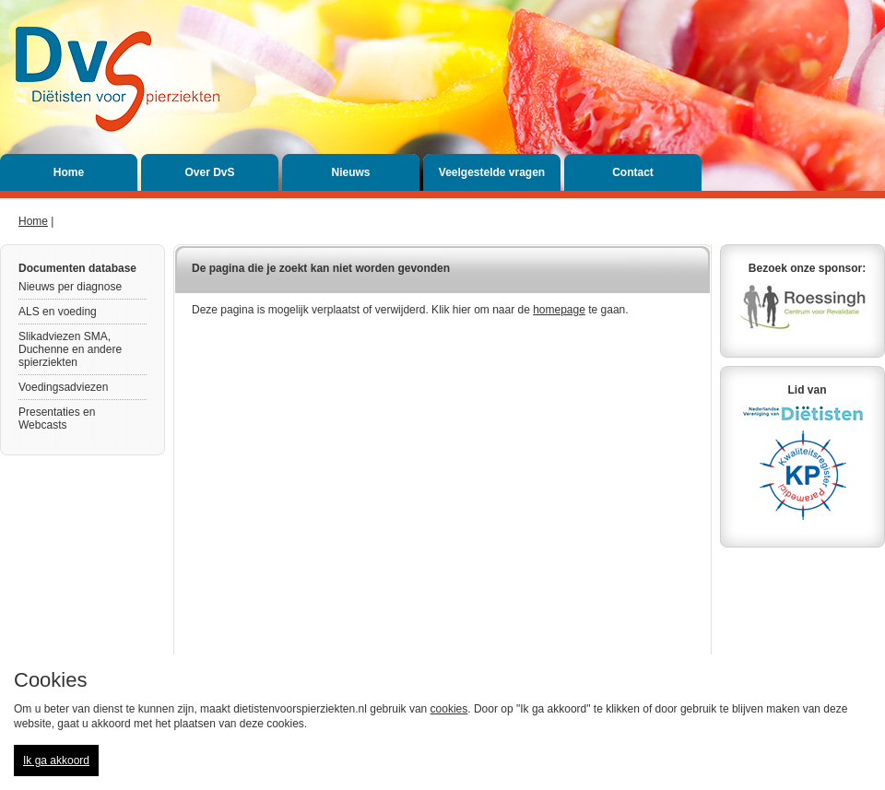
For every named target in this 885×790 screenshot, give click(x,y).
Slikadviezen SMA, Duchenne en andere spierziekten (70, 349)
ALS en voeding (57, 311)
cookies (449, 708)
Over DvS (209, 172)
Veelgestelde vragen (492, 172)
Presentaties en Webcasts (56, 418)
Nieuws (350, 172)
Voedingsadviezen (63, 387)
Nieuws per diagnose (70, 286)
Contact (633, 172)
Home (68, 172)
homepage (559, 309)
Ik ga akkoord (56, 760)
